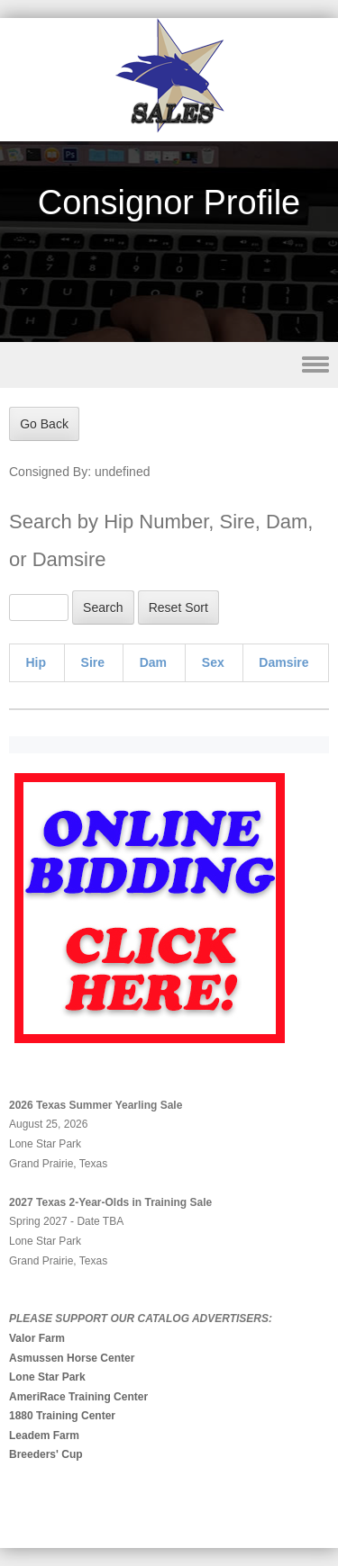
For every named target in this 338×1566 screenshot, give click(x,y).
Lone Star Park (47, 1377)
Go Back (44, 424)
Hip (36, 662)
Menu (169, 365)
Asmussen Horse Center (71, 1358)
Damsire (283, 662)
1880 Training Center (62, 1415)
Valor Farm (37, 1338)
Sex (213, 662)
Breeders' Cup (46, 1454)
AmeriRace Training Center (78, 1396)
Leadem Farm (44, 1435)
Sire (93, 662)
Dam (153, 662)
